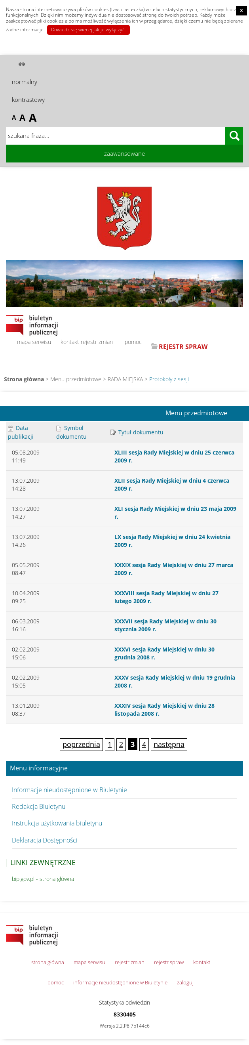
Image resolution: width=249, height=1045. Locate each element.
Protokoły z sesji (169, 379)
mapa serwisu (34, 342)
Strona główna (24, 379)
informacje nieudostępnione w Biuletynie (120, 982)
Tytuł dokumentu (136, 432)
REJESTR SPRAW (183, 346)
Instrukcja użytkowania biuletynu (57, 823)
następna (169, 744)
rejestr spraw (169, 962)
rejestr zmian (97, 342)
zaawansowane (124, 153)
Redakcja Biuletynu (38, 806)
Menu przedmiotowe (196, 413)
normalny (24, 82)
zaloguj (185, 982)
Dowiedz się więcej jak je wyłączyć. (88, 29)
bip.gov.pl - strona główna (43, 879)
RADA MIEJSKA (125, 379)
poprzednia (81, 744)
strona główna (47, 962)
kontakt (70, 342)
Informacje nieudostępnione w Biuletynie (69, 789)
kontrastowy (28, 99)
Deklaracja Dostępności (45, 840)
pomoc (133, 342)
